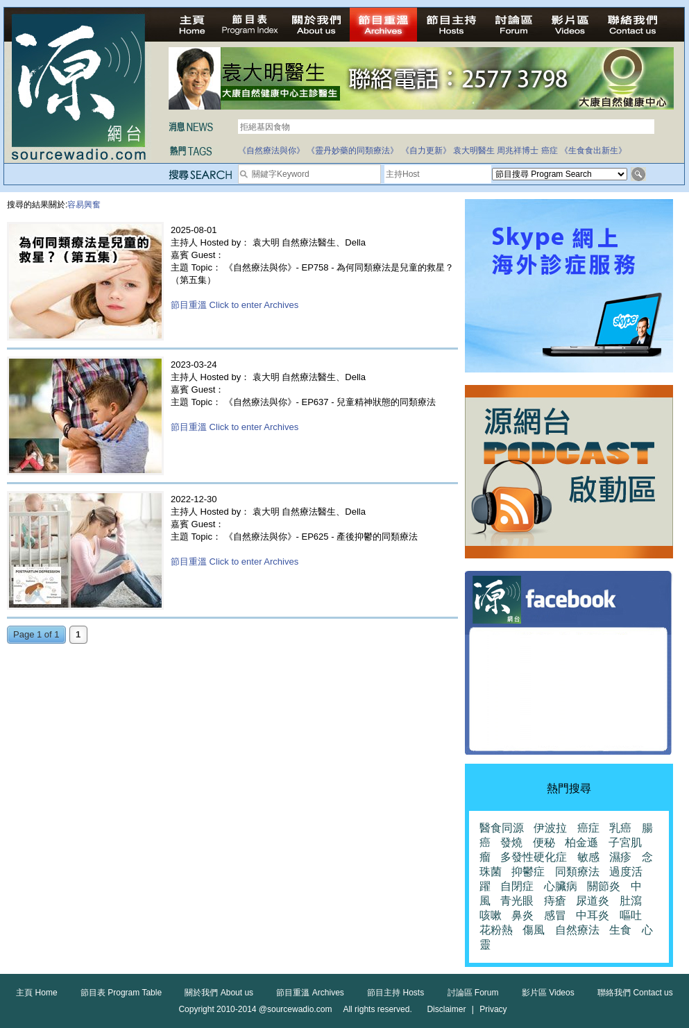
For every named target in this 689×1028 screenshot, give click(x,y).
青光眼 (517, 901)
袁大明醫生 (474, 150)
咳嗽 (490, 915)
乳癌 (620, 828)
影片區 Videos (548, 992)
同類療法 (577, 871)
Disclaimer (446, 1009)
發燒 (511, 842)
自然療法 (577, 930)
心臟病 (560, 886)
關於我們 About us (219, 992)
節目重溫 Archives (309, 992)
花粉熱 (496, 930)
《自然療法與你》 (271, 150)
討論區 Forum (473, 992)
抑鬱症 (528, 871)
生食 (620, 930)
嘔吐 (631, 915)
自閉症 (517, 886)
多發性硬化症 (533, 857)
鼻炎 (522, 915)
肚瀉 (631, 901)
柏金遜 (581, 842)
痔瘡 (555, 901)
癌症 (549, 150)
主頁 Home (36, 992)
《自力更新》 (426, 150)
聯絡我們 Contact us (635, 992)
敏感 (588, 857)
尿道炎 (592, 901)
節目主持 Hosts (395, 992)
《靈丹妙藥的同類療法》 (352, 150)
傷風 (533, 930)
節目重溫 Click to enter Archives (234, 305)
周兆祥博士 (517, 150)
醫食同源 (501, 828)
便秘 (544, 842)
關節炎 (603, 886)
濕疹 (620, 857)
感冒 (555, 915)
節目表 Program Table (121, 992)
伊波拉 (550, 828)
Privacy (493, 1009)
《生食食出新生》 (593, 150)
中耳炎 (592, 915)
